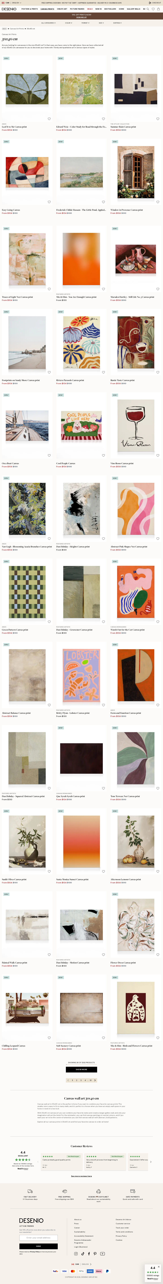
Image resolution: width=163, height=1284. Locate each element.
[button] (153, 1273)
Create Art (62, 9)
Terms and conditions (124, 1232)
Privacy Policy (35, 1252)
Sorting (117, 23)
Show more (81, 1069)
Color (68, 23)
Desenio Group (87, 1277)
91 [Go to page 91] (91, 1080)
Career (77, 1228)
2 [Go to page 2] (76, 1080)
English (16, 3)
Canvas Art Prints (17, 29)
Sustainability (79, 1232)
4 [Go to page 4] (85, 1080)
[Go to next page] (95, 1080)
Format (85, 23)
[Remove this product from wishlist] (49, 119)
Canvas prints (47, 9)
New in (98, 9)
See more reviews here (81, 1176)
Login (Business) (81, 1247)
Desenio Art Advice (123, 1220)
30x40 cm (31, 29)
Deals (90, 9)
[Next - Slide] (151, 1162)
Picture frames (77, 9)
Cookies (119, 1240)
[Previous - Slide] (38, 1162)
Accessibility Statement (83, 1236)
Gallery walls (133, 9)
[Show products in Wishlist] (153, 9)
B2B (145, 9)
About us (77, 1220)
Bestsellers (110, 9)
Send (38, 1246)
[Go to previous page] (68, 1080)
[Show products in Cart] (158, 9)
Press (76, 1224)
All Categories (48, 23)
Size (101, 23)
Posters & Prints (30, 9)
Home (121, 9)
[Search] (148, 9)
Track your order (122, 1228)
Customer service (123, 1224)
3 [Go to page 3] (81, 1080)
